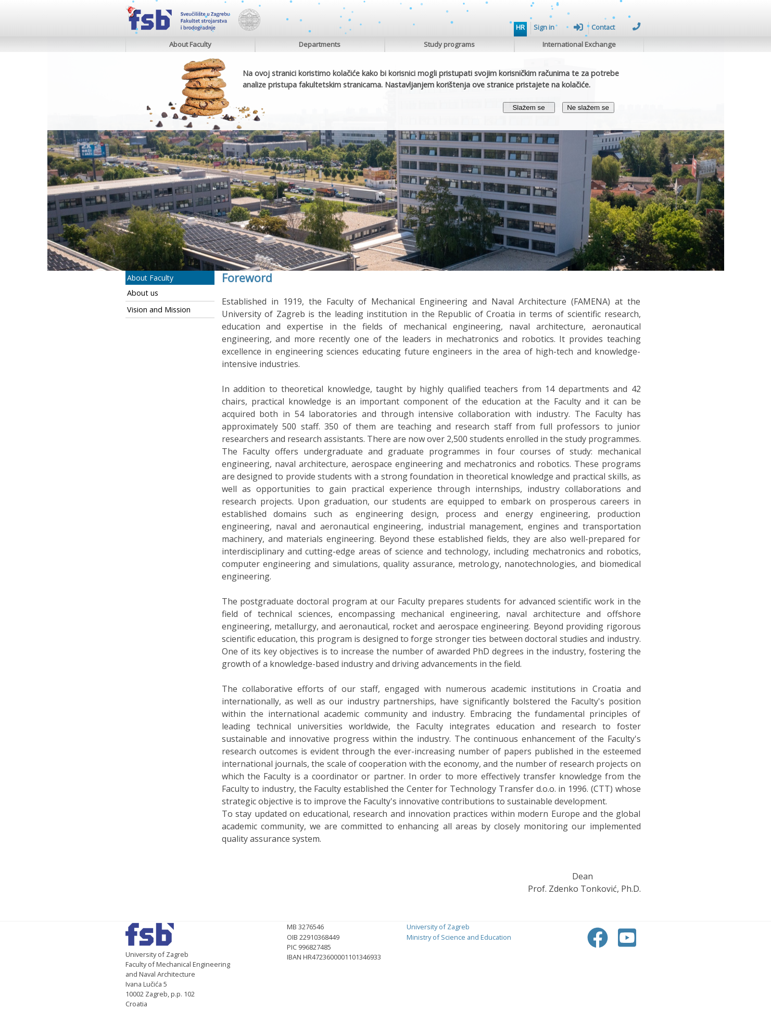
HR (520, 27)
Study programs (449, 44)
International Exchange (579, 44)
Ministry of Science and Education (459, 937)
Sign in (558, 27)
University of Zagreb (438, 926)
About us (142, 293)
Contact (616, 27)
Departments (319, 44)
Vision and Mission (159, 309)
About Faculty (190, 44)
